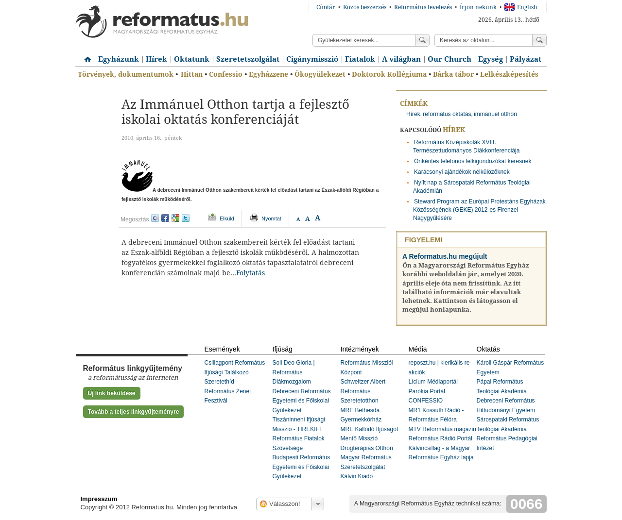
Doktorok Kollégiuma (389, 74)
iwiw (155, 218)
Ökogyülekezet (320, 74)
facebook (165, 218)
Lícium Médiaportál (433, 381)
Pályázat (525, 59)
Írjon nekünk (478, 7)
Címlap (85, 56)
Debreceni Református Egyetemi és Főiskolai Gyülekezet (302, 401)
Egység (490, 59)
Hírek (156, 59)
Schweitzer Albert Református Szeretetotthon (363, 391)
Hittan (192, 74)
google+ (175, 218)
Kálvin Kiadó (357, 476)
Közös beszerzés (364, 7)
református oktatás (447, 114)
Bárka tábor (453, 74)
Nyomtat (271, 218)
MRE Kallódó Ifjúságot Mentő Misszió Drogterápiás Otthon (369, 439)
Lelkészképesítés (509, 74)
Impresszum (99, 499)
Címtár (325, 7)
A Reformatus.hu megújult (444, 256)
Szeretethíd (219, 381)
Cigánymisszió (312, 59)
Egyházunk (118, 59)
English (520, 7)
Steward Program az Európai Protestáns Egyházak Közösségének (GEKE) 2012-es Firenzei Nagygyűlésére (479, 209)
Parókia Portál (427, 391)
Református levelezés (423, 7)
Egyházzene (268, 74)
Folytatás (250, 273)
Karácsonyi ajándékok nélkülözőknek (462, 171)
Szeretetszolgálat (247, 59)
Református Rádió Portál (440, 438)
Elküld (227, 218)
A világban (401, 59)
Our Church (449, 59)
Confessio (225, 74)
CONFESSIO (426, 400)
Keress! (539, 40)
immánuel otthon (495, 114)
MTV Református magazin (442, 429)
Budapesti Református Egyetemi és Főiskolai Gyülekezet (301, 467)
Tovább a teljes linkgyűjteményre (133, 411)
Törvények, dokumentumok (125, 74)
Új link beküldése (112, 393)
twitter (186, 218)
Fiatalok (360, 59)
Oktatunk (191, 59)
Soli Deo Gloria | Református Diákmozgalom (294, 372)
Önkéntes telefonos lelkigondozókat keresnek (472, 161)
